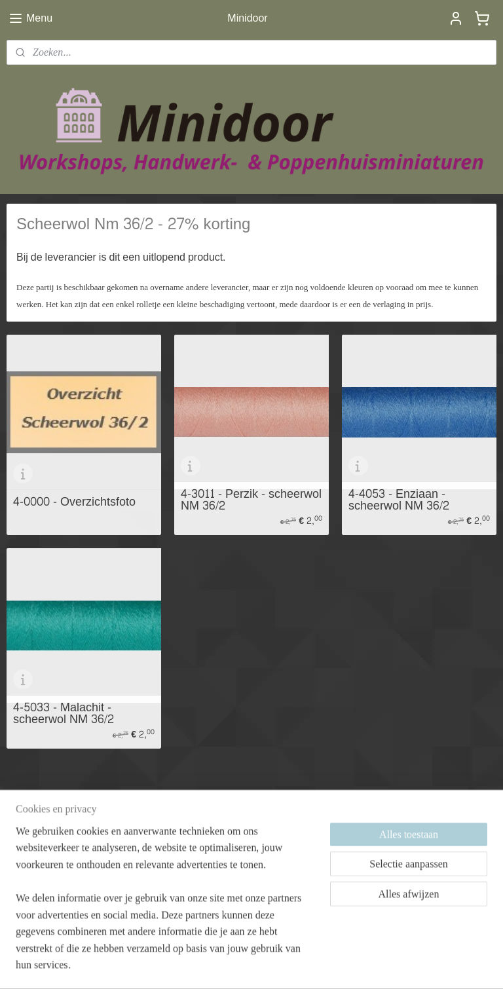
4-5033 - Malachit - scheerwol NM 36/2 (63, 713)
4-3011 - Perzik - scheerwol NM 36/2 (251, 500)
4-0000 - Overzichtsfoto (74, 502)
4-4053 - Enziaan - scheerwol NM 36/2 (398, 500)
